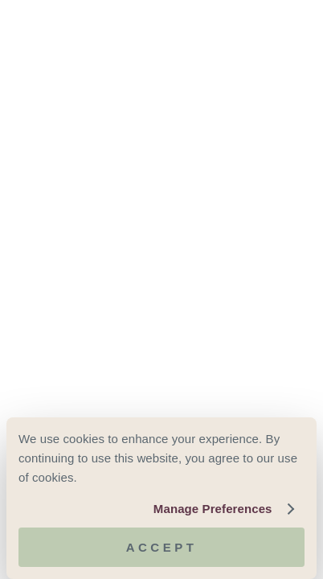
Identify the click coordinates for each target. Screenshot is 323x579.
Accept (162, 547)
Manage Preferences (212, 508)
